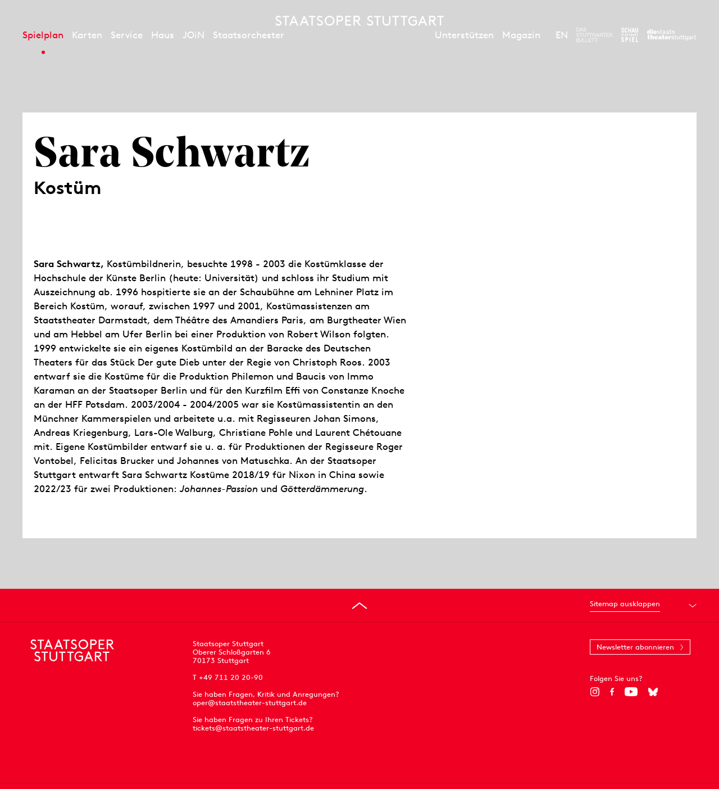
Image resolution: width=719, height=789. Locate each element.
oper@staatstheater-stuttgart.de (250, 702)
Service (127, 35)
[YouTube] (631, 691)
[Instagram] (594, 691)
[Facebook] (612, 691)
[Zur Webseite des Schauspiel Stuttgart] (629, 35)
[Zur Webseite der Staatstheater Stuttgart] (672, 35)
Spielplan (42, 35)
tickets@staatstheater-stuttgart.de (253, 728)
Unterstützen (464, 35)
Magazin (521, 35)
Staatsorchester (248, 35)
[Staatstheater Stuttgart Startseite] (359, 21)
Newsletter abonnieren (635, 647)
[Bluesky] (653, 691)
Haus (162, 35)
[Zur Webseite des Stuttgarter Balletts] (594, 35)
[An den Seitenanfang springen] (359, 606)
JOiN (193, 35)
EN (562, 35)
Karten (87, 35)
